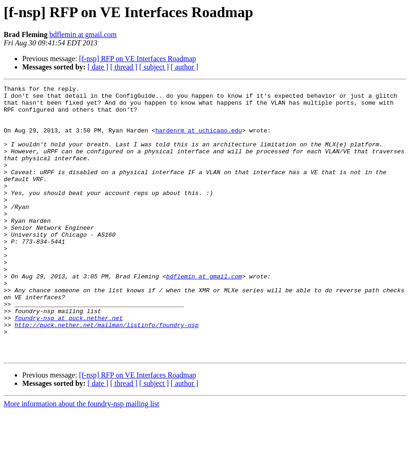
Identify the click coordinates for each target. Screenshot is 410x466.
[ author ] (185, 67)
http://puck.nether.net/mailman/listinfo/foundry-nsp (106, 373)
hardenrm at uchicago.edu (198, 140)
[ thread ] (123, 67)
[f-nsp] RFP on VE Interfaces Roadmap (137, 59)
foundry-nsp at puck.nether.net (68, 365)
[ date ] (97, 67)
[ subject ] (154, 67)
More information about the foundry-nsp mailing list (81, 458)
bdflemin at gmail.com (83, 34)
